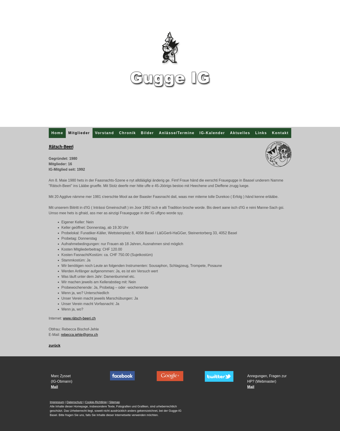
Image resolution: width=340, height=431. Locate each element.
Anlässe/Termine (176, 133)
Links (261, 133)
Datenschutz (74, 402)
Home (57, 133)
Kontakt (280, 133)
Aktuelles (240, 133)
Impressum (57, 402)
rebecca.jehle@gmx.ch (79, 335)
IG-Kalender (212, 133)
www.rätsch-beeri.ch (79, 318)
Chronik (127, 133)
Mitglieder (79, 133)
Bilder (147, 133)
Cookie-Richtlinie (96, 402)
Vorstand (104, 133)
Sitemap (114, 402)
